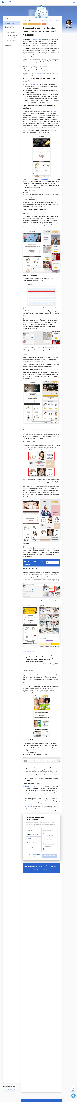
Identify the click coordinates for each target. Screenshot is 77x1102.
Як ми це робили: (10, 32)
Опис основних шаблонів (11, 30)
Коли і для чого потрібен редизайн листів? (11, 22)
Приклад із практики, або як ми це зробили (11, 26)
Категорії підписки (30, 806)
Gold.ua (54, 112)
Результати (8, 45)
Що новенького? (10, 38)
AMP (26, 798)
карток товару (51, 319)
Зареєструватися (52, 563)
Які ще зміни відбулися (12, 35)
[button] (73, 1096)
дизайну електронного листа (47, 179)
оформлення (40, 73)
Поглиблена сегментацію (32, 786)
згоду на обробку (35, 854)
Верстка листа (9, 43)
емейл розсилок (36, 39)
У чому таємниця (10, 40)
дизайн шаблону (33, 84)
